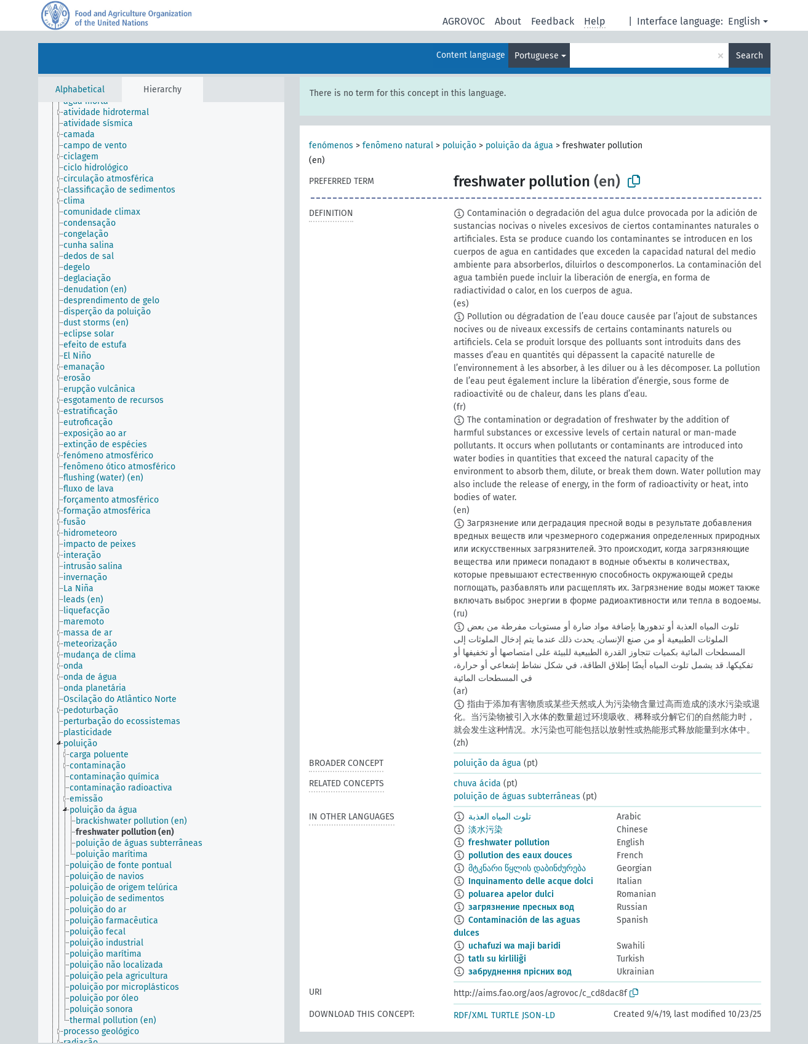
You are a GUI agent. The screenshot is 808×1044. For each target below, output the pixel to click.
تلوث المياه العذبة (499, 816)
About (508, 21)
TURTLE (505, 1015)
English (744, 21)
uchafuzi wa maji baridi (514, 946)
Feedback (552, 21)
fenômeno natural (397, 145)
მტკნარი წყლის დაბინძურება (527, 868)
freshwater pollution (509, 842)
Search (749, 55)
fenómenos (331, 145)
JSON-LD (538, 1015)
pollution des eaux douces (520, 855)
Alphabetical (80, 89)
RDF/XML (471, 1015)
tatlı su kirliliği (497, 959)
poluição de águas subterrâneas (517, 796)
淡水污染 (485, 829)
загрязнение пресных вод (521, 907)
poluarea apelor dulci (511, 894)
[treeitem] (111, 112)
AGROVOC (463, 21)
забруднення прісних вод (520, 971)
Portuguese (536, 55)
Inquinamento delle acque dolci (530, 881)
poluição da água (519, 145)
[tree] (161, 572)
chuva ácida (477, 783)
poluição (459, 145)
